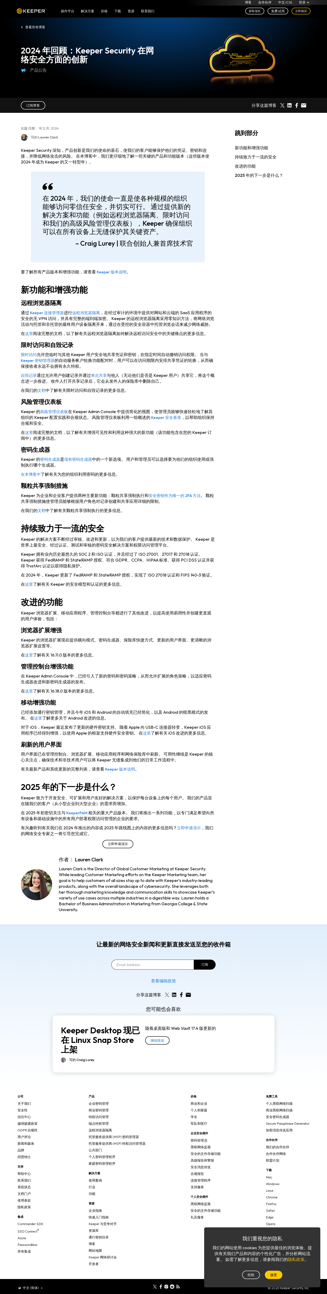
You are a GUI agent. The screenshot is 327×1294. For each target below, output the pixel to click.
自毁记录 (29, 381)
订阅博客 (33, 105)
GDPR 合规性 (28, 1136)
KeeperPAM (78, 818)
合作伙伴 (265, 3)
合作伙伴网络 (276, 1159)
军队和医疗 (199, 1129)
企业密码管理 (99, 1109)
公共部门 (95, 1156)
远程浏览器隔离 (89, 312)
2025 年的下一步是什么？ (259, 175)
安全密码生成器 (277, 1123)
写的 (81, 1066)
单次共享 (100, 381)
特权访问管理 (99, 1123)
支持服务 (197, 1193)
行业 (92, 1193)
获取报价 (255, 13)
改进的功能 (245, 166)
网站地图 (95, 1256)
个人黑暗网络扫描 (279, 1109)
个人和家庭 (199, 1116)
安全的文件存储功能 (206, 1159)
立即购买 (301, 13)
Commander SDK (30, 1230)
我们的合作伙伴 (277, 1153)
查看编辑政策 (163, 986)
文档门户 (24, 1199)
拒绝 (251, 1275)
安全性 (23, 1116)
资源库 (94, 1236)
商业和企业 (199, 1109)
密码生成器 (50, 465)
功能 (92, 1199)
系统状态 (24, 1193)
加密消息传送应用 (279, 1136)
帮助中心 (24, 1179)
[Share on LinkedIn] (289, 105)
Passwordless (27, 1250)
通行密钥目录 (99, 1243)
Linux (269, 1196)
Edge (270, 1223)
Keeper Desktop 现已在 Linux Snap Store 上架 (100, 1045)
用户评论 (24, 1143)
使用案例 (95, 1186)
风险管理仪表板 (54, 417)
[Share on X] (282, 105)
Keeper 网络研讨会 (103, 1263)
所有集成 (24, 1257)
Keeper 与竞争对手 (103, 1230)
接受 (273, 1275)
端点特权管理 (99, 1129)
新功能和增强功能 (251, 147)
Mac (269, 1183)
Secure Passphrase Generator (287, 1129)
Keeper (31, 13)
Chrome (272, 1203)
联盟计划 (272, 1166)
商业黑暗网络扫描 (279, 1116)
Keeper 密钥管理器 (39, 366)
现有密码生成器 (79, 465)
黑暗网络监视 (201, 1153)
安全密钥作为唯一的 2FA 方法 (176, 501)
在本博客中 (31, 480)
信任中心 (24, 1123)
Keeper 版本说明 (113, 271)
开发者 (94, 1270)
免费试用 (278, 13)
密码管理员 (199, 1146)
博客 (248, 3)
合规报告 (197, 1179)
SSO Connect (28, 1237)
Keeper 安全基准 (167, 423)
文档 (42, 396)
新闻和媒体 (26, 1149)
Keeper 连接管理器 (48, 312)
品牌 (21, 1156)
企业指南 (95, 1216)
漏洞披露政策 (28, 1129)
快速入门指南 (99, 1223)
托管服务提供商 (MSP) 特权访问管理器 (117, 1149)
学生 (194, 1123)
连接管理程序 (201, 1186)
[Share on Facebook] (296, 105)
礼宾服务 (197, 1223)
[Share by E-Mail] (303, 105)
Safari (270, 1216)
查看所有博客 (35, 27)
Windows (272, 1190)
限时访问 (29, 360)
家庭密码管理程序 (102, 1169)
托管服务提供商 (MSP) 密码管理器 (114, 1143)
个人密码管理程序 (102, 1163)
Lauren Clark (89, 865)
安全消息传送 (201, 1173)
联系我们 (24, 1186)
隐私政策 (24, 1213)
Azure (22, 1244)
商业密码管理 (99, 1116)
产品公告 (34, 70)
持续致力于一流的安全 (256, 156)
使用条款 (24, 1206)
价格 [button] (104, 13)
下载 (117, 13)
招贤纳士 (24, 1163)
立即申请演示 (189, 833)
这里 (29, 339)
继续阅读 (157, 1046)
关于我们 (24, 1109)
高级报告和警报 (202, 1166)
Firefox (271, 1210)
